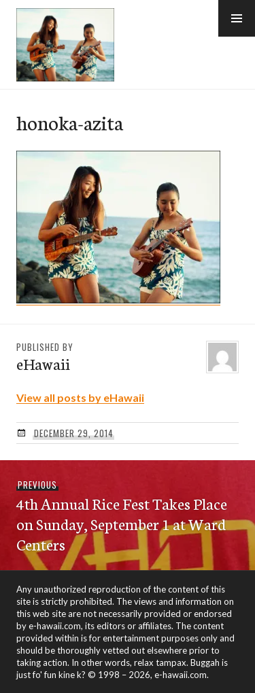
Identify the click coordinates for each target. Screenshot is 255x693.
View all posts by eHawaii (80, 397)
